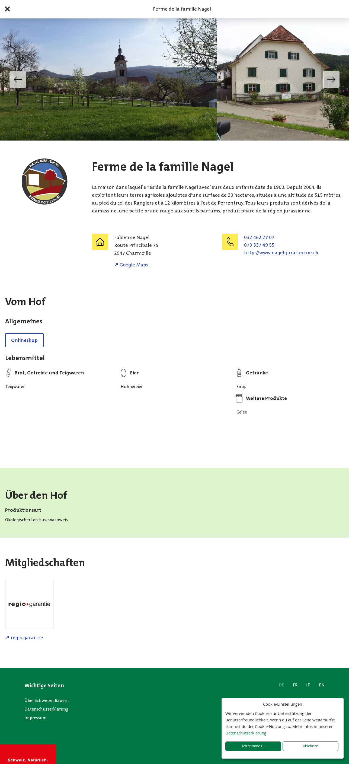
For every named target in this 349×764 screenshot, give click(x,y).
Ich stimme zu (253, 746)
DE (281, 685)
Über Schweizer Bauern (46, 700)
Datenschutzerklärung (46, 709)
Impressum (35, 718)
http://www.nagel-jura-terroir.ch (281, 252)
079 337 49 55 (259, 245)
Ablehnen (310, 746)
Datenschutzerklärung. (246, 733)
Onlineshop (24, 340)
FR (295, 685)
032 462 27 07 (259, 237)
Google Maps (134, 265)
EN (322, 685)
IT (308, 685)
